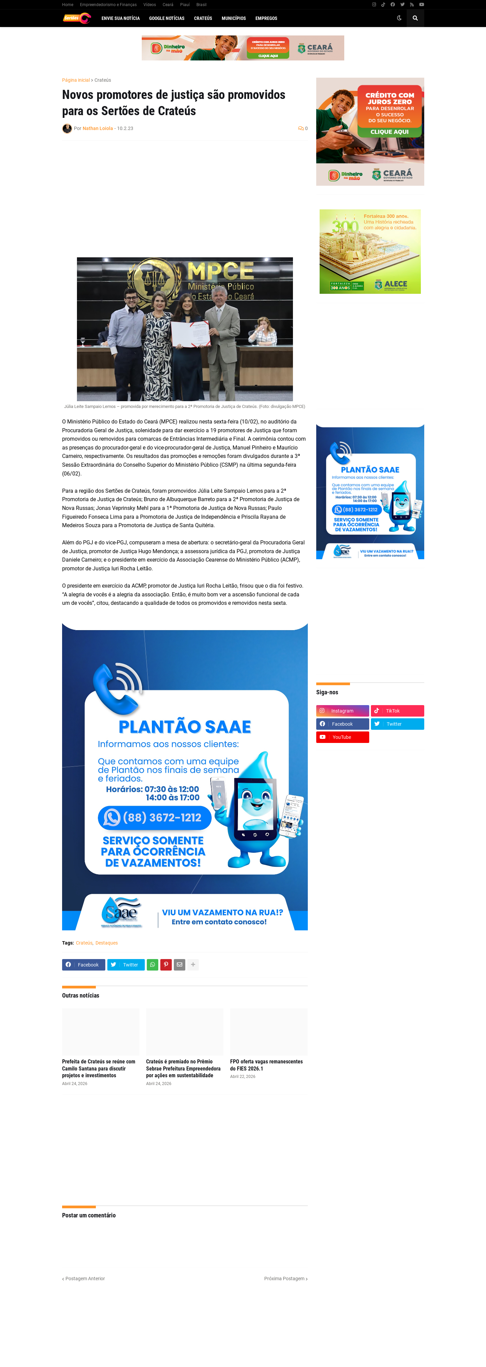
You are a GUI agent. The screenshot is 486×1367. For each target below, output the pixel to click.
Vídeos (149, 4)
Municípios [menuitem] (234, 18)
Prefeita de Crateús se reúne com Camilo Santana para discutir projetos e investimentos (98, 1068)
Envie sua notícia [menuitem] (121, 18)
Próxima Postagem (284, 1278)
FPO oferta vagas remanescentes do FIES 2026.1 (266, 1065)
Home (67, 4)
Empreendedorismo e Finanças (108, 4)
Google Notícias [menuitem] (167, 18)
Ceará (168, 4)
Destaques (107, 942)
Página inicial (76, 80)
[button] (399, 18)
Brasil (201, 4)
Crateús (102, 80)
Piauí (185, 4)
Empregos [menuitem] (266, 18)
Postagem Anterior (85, 1278)
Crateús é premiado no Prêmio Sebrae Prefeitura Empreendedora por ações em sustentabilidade (183, 1068)
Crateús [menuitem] (203, 18)
